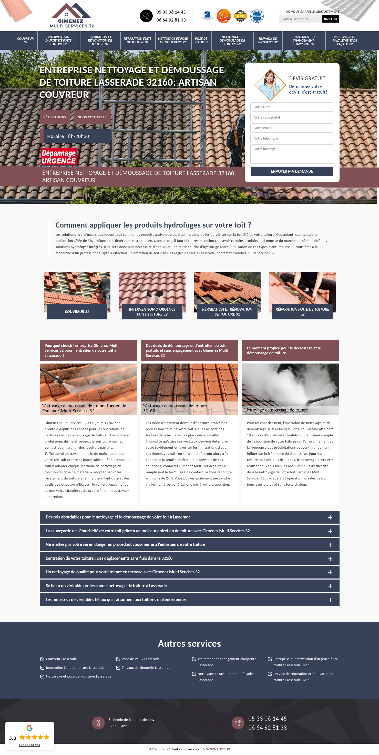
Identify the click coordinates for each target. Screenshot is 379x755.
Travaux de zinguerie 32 (268, 40)
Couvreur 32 (25, 40)
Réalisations (55, 117)
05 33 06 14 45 (171, 12)
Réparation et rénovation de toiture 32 (100, 40)
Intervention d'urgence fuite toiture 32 (58, 40)
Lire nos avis (29, 745)
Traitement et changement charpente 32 (303, 40)
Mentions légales (216, 749)
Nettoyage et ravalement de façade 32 (345, 40)
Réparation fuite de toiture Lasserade (75, 667)
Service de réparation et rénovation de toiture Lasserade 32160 (304, 677)
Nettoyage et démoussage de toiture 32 (232, 40)
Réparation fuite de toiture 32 (137, 40)
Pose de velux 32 (201, 40)
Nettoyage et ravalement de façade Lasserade (225, 677)
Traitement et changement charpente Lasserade (227, 662)
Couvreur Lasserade (61, 659)
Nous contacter (92, 117)
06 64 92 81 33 (171, 20)
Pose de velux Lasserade (141, 659)
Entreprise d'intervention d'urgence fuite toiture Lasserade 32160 (306, 662)
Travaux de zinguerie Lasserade (146, 667)
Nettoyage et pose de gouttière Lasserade (79, 676)
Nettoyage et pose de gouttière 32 (173, 40)
